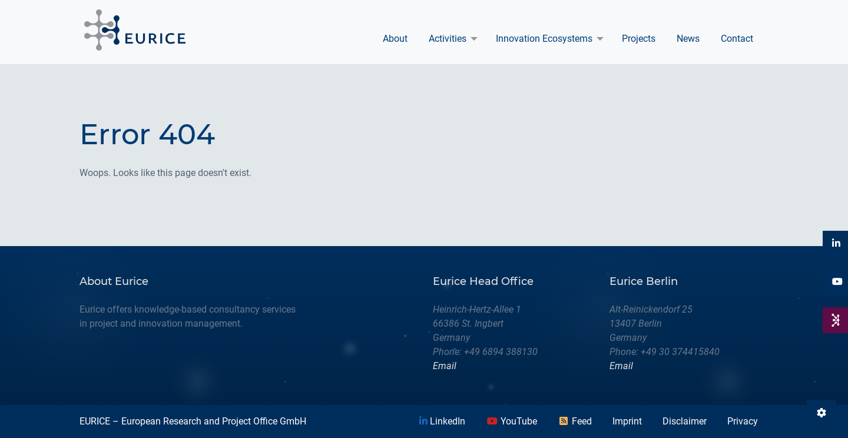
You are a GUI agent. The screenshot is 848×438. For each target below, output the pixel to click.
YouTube (511, 421)
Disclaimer (684, 421)
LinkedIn (442, 421)
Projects (638, 38)
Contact (737, 38)
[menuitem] (395, 38)
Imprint (627, 421)
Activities (447, 38)
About (395, 38)
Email (444, 365)
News (688, 38)
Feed (575, 421)
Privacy (742, 421)
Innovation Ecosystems (544, 38)
